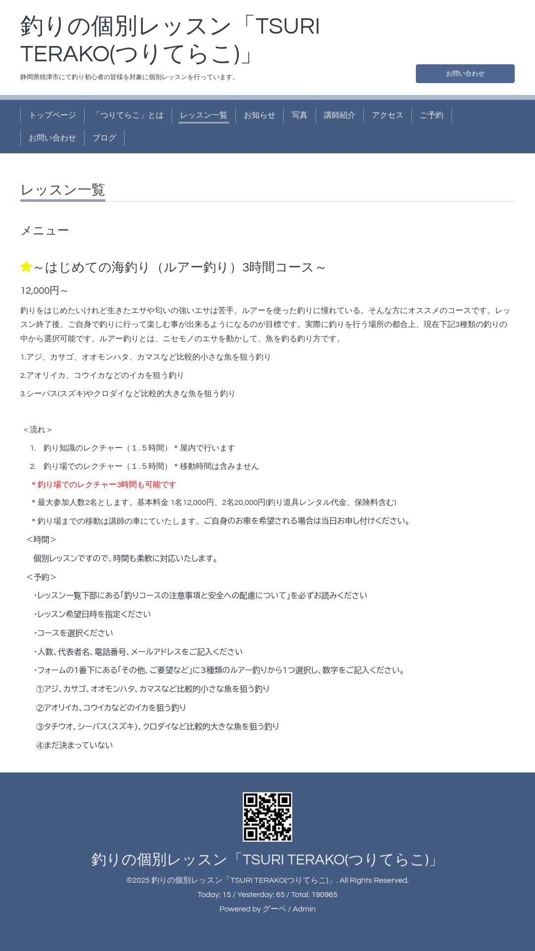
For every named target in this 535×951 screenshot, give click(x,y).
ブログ (104, 138)
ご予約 (432, 115)
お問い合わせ (465, 72)
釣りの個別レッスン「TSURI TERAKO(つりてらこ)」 (267, 859)
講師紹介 (340, 115)
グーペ (274, 909)
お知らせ (259, 115)
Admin (304, 909)
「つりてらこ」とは (128, 115)
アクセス (387, 115)
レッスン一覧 (203, 115)
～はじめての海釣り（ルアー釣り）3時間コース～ (179, 267)
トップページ (52, 115)
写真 (300, 115)
